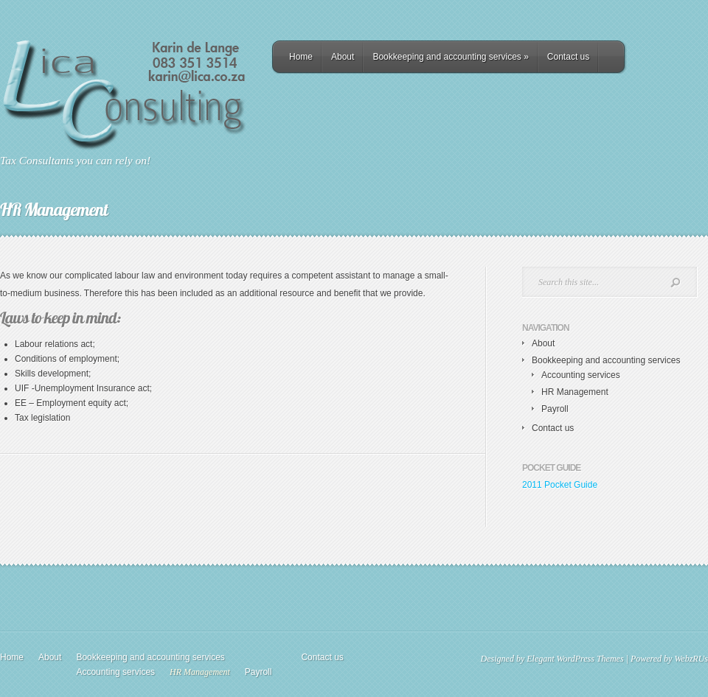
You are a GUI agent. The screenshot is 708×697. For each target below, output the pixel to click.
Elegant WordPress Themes (575, 659)
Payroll (555, 409)
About (342, 57)
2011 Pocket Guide (559, 485)
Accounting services (580, 375)
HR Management (574, 392)
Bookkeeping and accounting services (450, 57)
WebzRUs (691, 659)
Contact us (568, 57)
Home (301, 57)
